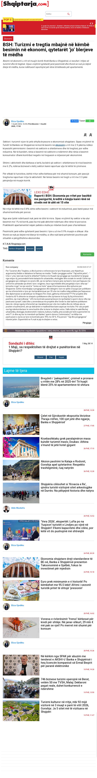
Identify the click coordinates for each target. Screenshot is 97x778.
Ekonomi (8, 39)
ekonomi (60, 145)
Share (74, 121)
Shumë (40, 357)
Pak (51, 357)
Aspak (61, 357)
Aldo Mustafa (18, 508)
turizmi (39, 249)
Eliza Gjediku (18, 121)
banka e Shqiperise (16, 249)
